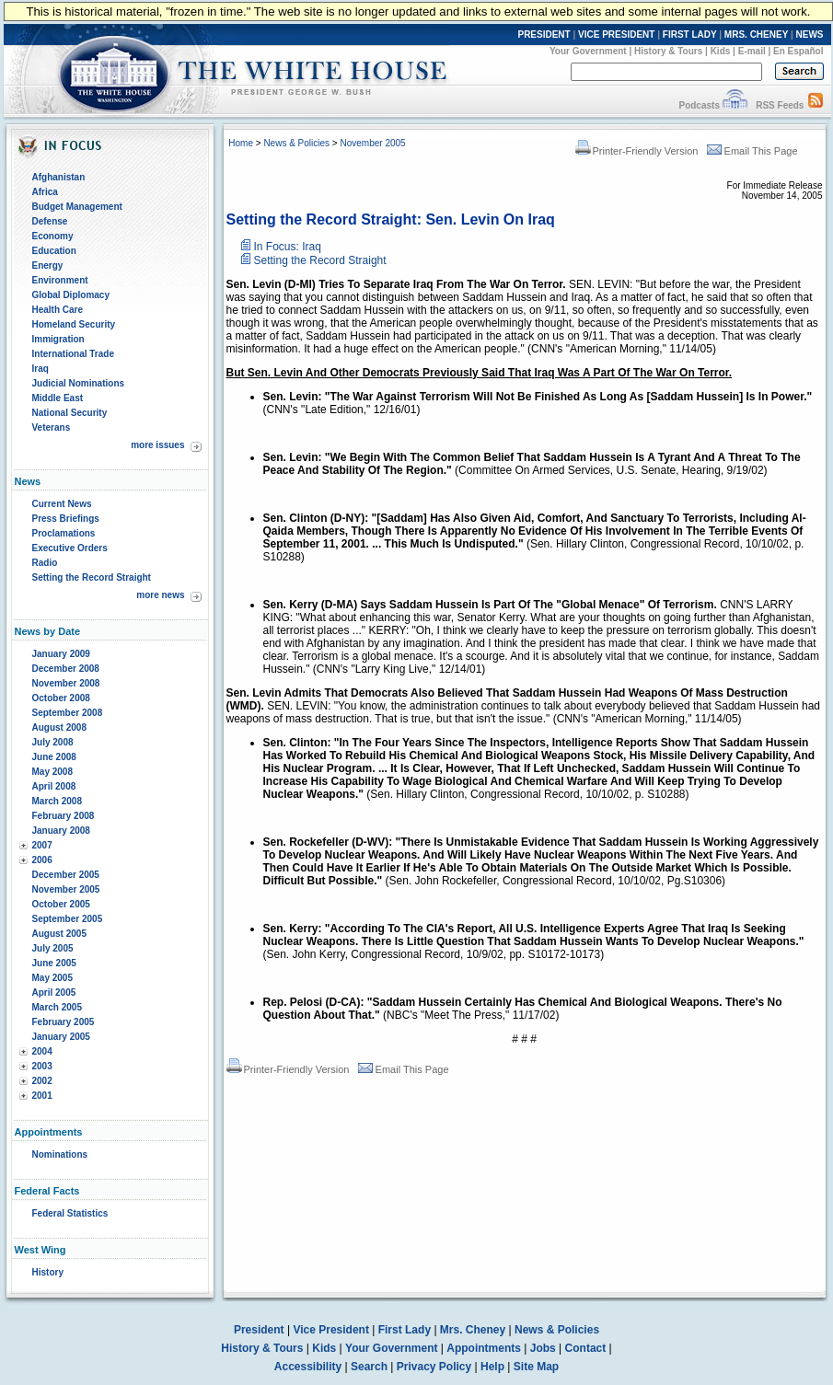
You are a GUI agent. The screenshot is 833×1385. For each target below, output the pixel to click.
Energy (48, 265)
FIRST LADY (690, 34)
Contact (586, 1348)
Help (492, 1366)
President (259, 1329)
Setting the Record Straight (91, 577)
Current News (62, 504)
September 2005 (67, 919)
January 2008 (61, 830)
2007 (42, 845)
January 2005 (61, 1037)
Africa (45, 192)
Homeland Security (74, 324)
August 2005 (59, 934)
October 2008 (61, 698)
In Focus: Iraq (287, 246)
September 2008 (67, 713)
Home (240, 143)
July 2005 (53, 948)
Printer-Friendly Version (637, 150)
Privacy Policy (434, 1366)
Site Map (536, 1366)
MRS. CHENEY (756, 34)
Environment (60, 280)
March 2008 (57, 801)
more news (160, 595)
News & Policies (296, 143)
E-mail (752, 51)
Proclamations (64, 533)
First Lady (404, 1329)
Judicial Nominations (78, 383)
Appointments (483, 1348)
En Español (798, 51)
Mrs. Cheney (472, 1329)
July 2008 (53, 742)
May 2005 (52, 978)
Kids (721, 51)
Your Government (588, 51)
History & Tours (668, 51)
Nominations (60, 1154)
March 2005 (57, 1007)
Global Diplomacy (71, 295)
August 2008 (59, 727)
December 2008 (65, 669)
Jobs (543, 1348)
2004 (42, 1051)
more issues (157, 445)
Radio (45, 563)
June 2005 (54, 963)
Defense (50, 221)
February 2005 (63, 1022)
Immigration (58, 339)
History (48, 1272)
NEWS (810, 34)
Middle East (58, 398)
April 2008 (54, 786)
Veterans (51, 427)
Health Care (58, 310)
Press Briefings (65, 519)
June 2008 (54, 757)
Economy (53, 236)
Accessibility (307, 1366)
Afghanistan (59, 177)
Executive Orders (70, 548)
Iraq (40, 369)
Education (54, 251)
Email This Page (752, 150)
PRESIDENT (543, 34)
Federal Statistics (70, 1213)
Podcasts (698, 105)
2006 (42, 860)
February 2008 (63, 816)
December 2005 (65, 875)
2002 (42, 1081)
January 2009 (61, 654)
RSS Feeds (780, 105)
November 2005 (66, 889)
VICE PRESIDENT (616, 34)
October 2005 (61, 904)
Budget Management (77, 207)
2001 (42, 1096)
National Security (70, 413)
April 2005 (54, 992)
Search (369, 1366)
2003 (42, 1066)
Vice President (331, 1329)
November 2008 (66, 683)
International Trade (73, 354)
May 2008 (52, 772)
